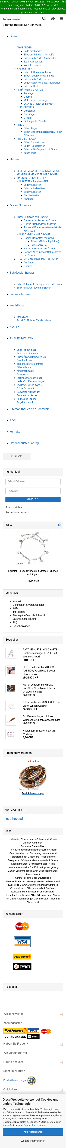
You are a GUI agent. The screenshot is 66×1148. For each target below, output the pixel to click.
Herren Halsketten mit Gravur (39, 248)
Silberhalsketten (32, 192)
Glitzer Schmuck (25, 388)
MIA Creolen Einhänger (36, 100)
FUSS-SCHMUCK (26, 139)
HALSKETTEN (24, 69)
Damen (14, 36)
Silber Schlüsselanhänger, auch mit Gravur (39, 284)
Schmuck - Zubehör (27, 353)
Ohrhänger (29, 114)
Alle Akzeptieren (32, 1131)
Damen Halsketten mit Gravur (39, 238)
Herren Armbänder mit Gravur (40, 224)
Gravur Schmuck (20, 205)
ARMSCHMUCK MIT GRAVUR (33, 217)
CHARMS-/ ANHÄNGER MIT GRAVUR (37, 259)
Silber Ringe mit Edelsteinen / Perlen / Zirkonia (43, 133)
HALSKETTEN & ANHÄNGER (32, 181)
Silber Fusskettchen (34, 142)
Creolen (28, 118)
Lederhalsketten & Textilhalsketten (42, 83)
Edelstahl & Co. (39, 245)
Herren (14, 159)
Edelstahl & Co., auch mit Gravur (41, 149)
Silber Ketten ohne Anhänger (39, 76)
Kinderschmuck (25, 371)
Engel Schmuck (25, 402)
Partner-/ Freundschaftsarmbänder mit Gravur (43, 229)
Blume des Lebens (26, 399)
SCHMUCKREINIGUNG (29, 385)
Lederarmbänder (33, 51)
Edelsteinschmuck (26, 350)
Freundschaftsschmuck (29, 378)
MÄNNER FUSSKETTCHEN (31, 178)
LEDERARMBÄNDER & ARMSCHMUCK (38, 171)
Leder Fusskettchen (34, 146)
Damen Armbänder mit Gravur (40, 220)
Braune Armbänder (27, 395)
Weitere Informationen (33, 1140)
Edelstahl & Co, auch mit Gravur (34, 288)
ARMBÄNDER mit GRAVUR (31, 357)
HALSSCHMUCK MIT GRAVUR (33, 234)
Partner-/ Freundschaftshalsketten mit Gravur (42, 253)
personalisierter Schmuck (30, 364)
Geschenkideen (25, 360)
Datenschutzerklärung (35, 1125)
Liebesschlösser (20, 294)
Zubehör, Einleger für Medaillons (34, 320)
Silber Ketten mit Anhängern (39, 72)
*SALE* (14, 327)
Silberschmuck (25, 367)
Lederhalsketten (32, 185)
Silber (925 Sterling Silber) (45, 241)
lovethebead (14, 818)
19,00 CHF (33, 581)
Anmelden (33, 499)
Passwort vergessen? (17, 512)
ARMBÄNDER (24, 47)
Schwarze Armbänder (28, 392)
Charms (28, 97)
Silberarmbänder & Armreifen (39, 55)
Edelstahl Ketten (32, 86)
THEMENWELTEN (21, 338)
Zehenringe (30, 153)
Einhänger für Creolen (35, 121)
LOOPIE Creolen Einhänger (38, 104)
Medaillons (17, 305)
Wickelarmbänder (33, 65)
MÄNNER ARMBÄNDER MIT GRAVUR (37, 174)
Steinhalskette (31, 195)
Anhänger (29, 93)
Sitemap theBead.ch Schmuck (29, 409)
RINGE (20, 125)
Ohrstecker (30, 111)
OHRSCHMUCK (25, 107)
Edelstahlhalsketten (34, 188)
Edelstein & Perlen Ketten (37, 79)
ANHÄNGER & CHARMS (30, 90)
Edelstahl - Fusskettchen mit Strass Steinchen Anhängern (33, 572)
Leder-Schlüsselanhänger (31, 381)
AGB (13, 420)
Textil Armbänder (33, 62)
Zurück (16, 456)
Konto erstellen (13, 507)
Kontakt (15, 431)
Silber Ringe (30, 128)
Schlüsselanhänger (22, 272)
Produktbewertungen (15, 1080)
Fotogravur (23, 374)
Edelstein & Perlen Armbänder (40, 58)
